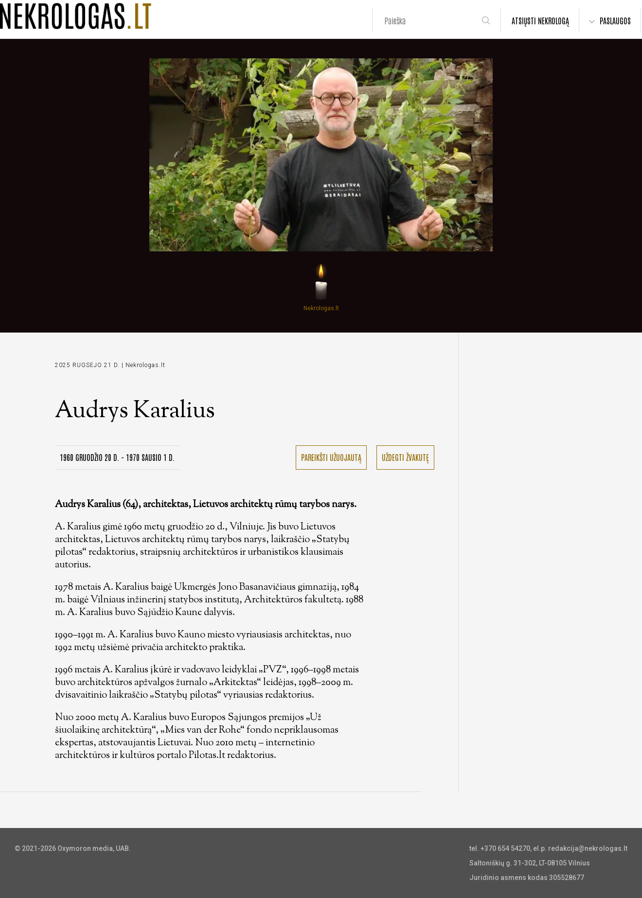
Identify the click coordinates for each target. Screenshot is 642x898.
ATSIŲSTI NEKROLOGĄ (540, 20)
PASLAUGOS (615, 20)
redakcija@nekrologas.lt (587, 848)
